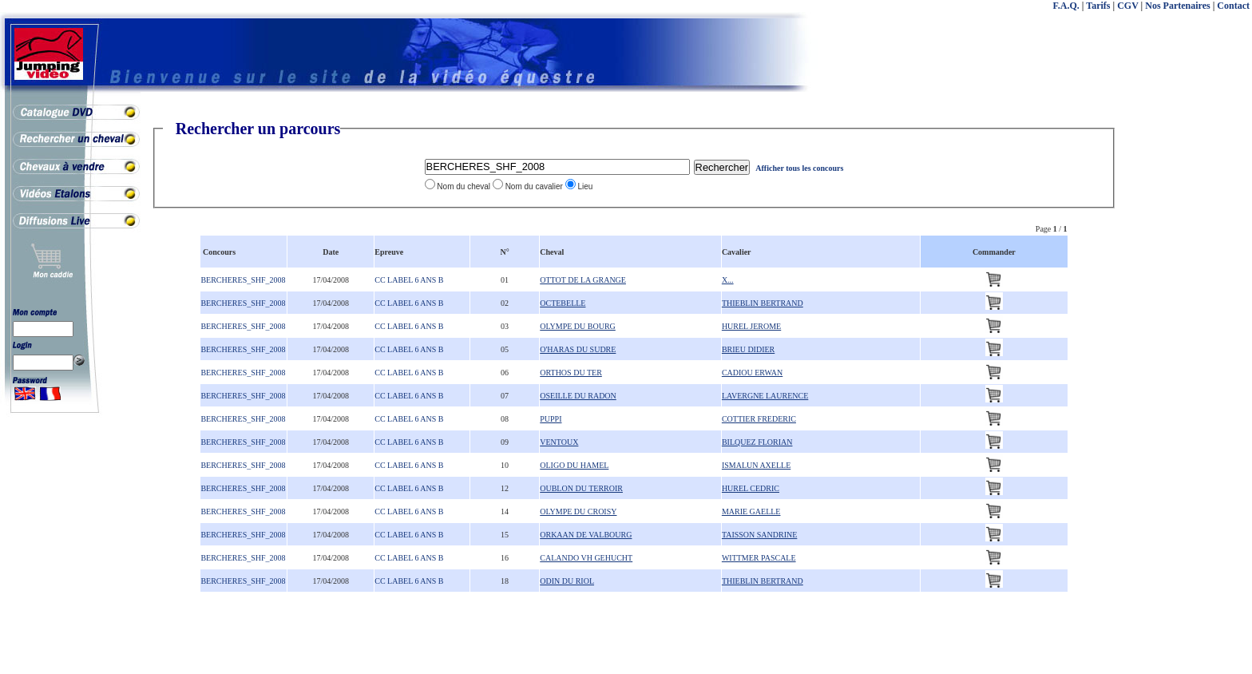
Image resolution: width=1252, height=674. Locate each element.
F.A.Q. (1066, 5)
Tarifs (1098, 5)
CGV (1127, 5)
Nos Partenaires (1177, 5)
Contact (1233, 5)
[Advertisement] (1188, 359)
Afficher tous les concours (799, 168)
